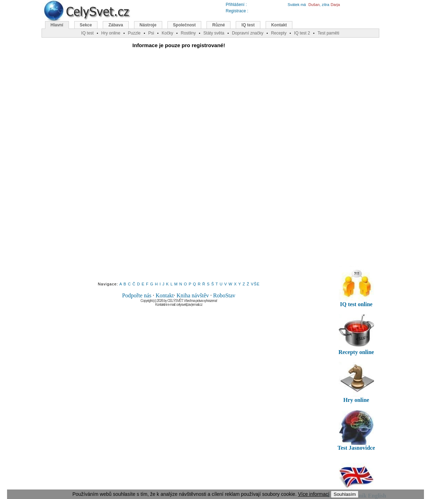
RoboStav (224, 295)
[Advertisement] (179, 170)
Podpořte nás (136, 295)
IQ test (247, 25)
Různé (218, 25)
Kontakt (165, 295)
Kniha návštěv (193, 295)
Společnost (184, 25)
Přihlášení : (236, 4)
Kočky (167, 33)
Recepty (278, 33)
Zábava (115, 25)
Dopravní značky (247, 33)
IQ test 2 (302, 33)
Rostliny (188, 33)
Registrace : (237, 10)
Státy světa (213, 33)
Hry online (110, 33)
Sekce (86, 25)
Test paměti (328, 33)
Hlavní (57, 25)
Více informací (313, 494)
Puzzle (134, 33)
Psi (151, 33)
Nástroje (148, 25)
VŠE (255, 284)
